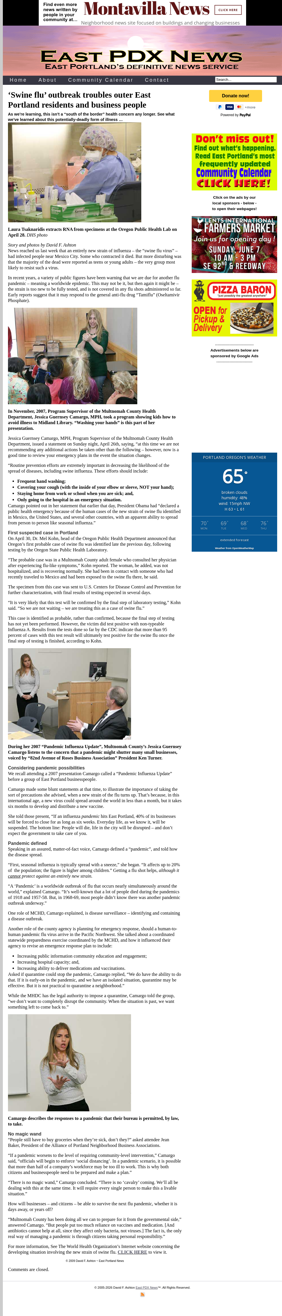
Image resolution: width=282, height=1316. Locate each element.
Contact (157, 80)
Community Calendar (101, 80)
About (47, 80)
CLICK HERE (132, 1252)
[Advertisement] (234, 410)
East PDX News (147, 1287)
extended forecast (234, 540)
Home (18, 80)
